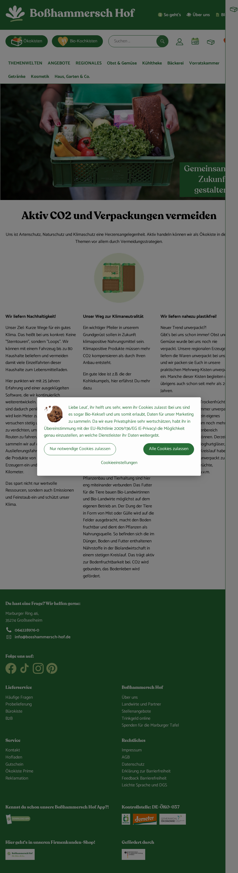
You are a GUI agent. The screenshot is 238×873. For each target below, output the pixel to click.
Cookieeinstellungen (119, 462)
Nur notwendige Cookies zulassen (80, 448)
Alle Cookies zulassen (168, 448)
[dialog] (119, 436)
